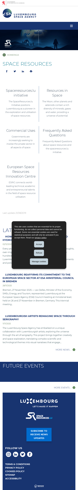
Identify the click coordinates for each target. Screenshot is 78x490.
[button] (71, 26)
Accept (39, 244)
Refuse (39, 253)
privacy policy (40, 237)
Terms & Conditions (17, 464)
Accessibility (13, 478)
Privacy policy (14, 468)
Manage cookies (39, 261)
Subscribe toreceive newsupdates (39, 434)
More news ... (63, 350)
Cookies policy (14, 471)
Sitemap (10, 475)
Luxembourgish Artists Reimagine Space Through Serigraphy (39, 318)
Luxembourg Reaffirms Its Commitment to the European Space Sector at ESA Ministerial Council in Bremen (38, 278)
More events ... (62, 387)
